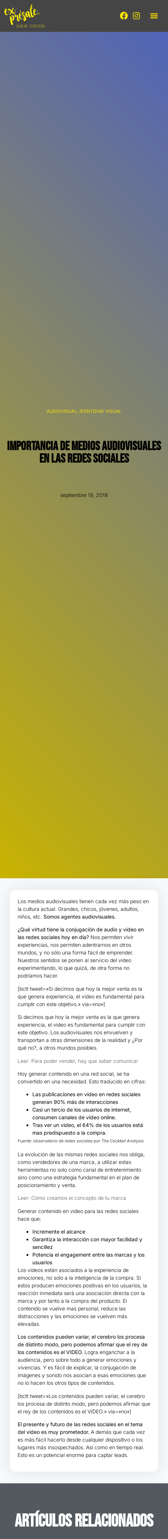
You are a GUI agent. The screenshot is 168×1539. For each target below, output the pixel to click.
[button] (154, 16)
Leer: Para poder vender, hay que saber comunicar (78, 1061)
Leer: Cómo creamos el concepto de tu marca (72, 1198)
